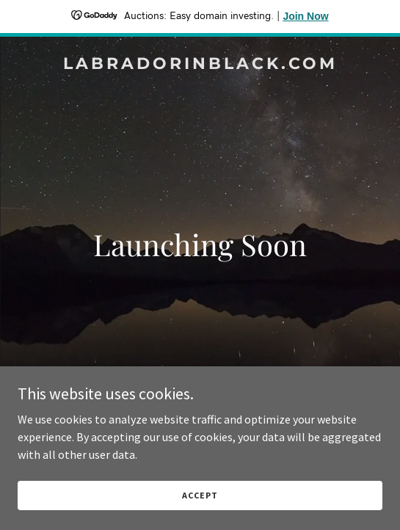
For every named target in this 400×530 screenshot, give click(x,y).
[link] (200, 64)
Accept (199, 495)
